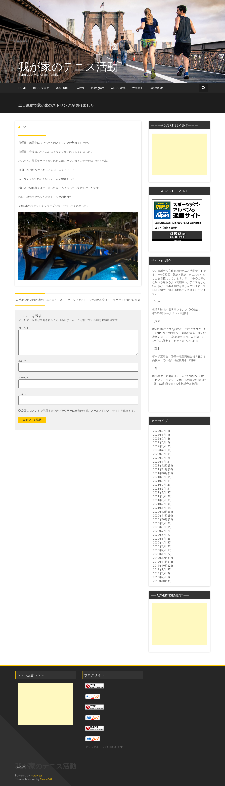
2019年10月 (160, 565)
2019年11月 (160, 562)
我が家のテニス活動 (73, 66)
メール (23, 383)
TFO (23, 126)
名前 (22, 366)
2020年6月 (159, 535)
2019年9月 (159, 569)
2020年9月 (159, 523)
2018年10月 (160, 581)
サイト (22, 399)
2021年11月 (160, 469)
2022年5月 (159, 446)
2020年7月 (159, 531)
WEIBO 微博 (118, 88)
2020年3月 (159, 546)
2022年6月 (159, 442)
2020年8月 (159, 527)
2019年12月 (160, 558)
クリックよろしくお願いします (104, 747)
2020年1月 (159, 554)
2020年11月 (160, 515)
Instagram (97, 88)
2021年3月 (159, 500)
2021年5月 (159, 492)
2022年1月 (159, 461)
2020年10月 (160, 519)
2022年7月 (159, 438)
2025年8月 (159, 435)
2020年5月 (159, 538)
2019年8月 (159, 573)
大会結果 (137, 88)
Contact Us (156, 88)
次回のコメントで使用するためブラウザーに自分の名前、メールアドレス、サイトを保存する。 (78, 416)
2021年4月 (159, 496)
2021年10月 (160, 473)
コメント (23, 328)
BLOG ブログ (41, 88)
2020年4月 (159, 542)
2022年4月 (159, 450)
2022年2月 (159, 458)
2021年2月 (159, 504)
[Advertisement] (179, 154)
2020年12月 (160, 512)
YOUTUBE (62, 88)
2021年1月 (159, 508)
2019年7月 (159, 577)
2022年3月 (159, 454)
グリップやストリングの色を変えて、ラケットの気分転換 (104, 300)
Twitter (79, 88)
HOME (22, 88)
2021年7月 (159, 485)
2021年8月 (159, 481)
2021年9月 (159, 477)
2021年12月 (160, 465)
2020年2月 (159, 550)
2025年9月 (159, 431)
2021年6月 (159, 488)
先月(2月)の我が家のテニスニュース (38, 300)
